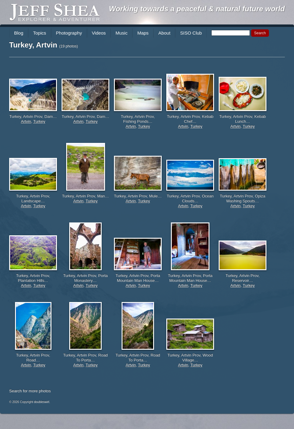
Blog (18, 32)
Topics (39, 32)
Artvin (26, 121)
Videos (99, 32)
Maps (143, 32)
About (164, 32)
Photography (69, 32)
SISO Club (191, 32)
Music (121, 32)
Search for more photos (30, 391)
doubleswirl (41, 402)
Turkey (39, 121)
